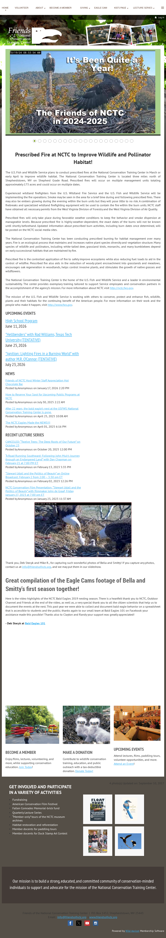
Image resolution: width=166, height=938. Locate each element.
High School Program (21, 320)
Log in (161, 17)
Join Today (25, 767)
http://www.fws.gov (60, 305)
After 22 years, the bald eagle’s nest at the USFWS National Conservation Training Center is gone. (42, 410)
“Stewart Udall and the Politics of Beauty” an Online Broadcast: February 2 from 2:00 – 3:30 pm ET (37, 475)
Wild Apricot (132, 931)
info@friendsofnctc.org (36, 567)
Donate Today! (84, 771)
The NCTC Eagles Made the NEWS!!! (27, 422)
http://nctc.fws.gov (121, 288)
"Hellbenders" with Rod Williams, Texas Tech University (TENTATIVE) (38, 337)
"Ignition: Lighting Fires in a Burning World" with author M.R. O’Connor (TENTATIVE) (42, 356)
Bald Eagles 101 (35, 623)
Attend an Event (124, 763)
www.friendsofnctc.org (103, 917)
